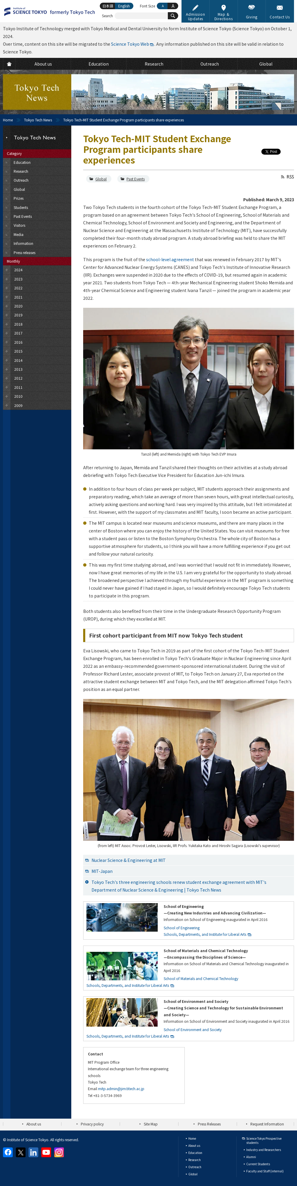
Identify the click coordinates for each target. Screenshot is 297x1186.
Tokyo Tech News (38, 119)
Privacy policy (92, 1123)
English (124, 5)
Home (8, 119)
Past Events (136, 178)
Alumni (251, 1157)
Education (195, 1152)
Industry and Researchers (263, 1149)
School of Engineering (182, 927)
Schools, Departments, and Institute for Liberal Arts (205, 934)
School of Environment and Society (193, 1029)
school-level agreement (170, 259)
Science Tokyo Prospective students (264, 1140)
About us (33, 1123)
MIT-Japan (102, 871)
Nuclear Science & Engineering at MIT (128, 860)
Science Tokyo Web (130, 44)
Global (101, 178)
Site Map (151, 1123)
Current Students (258, 1164)
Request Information (267, 1123)
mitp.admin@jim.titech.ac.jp (121, 1088)
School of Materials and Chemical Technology (201, 978)
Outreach (194, 1167)
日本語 (107, 5)
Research (194, 1160)
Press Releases (209, 1123)
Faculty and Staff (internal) (265, 1171)
